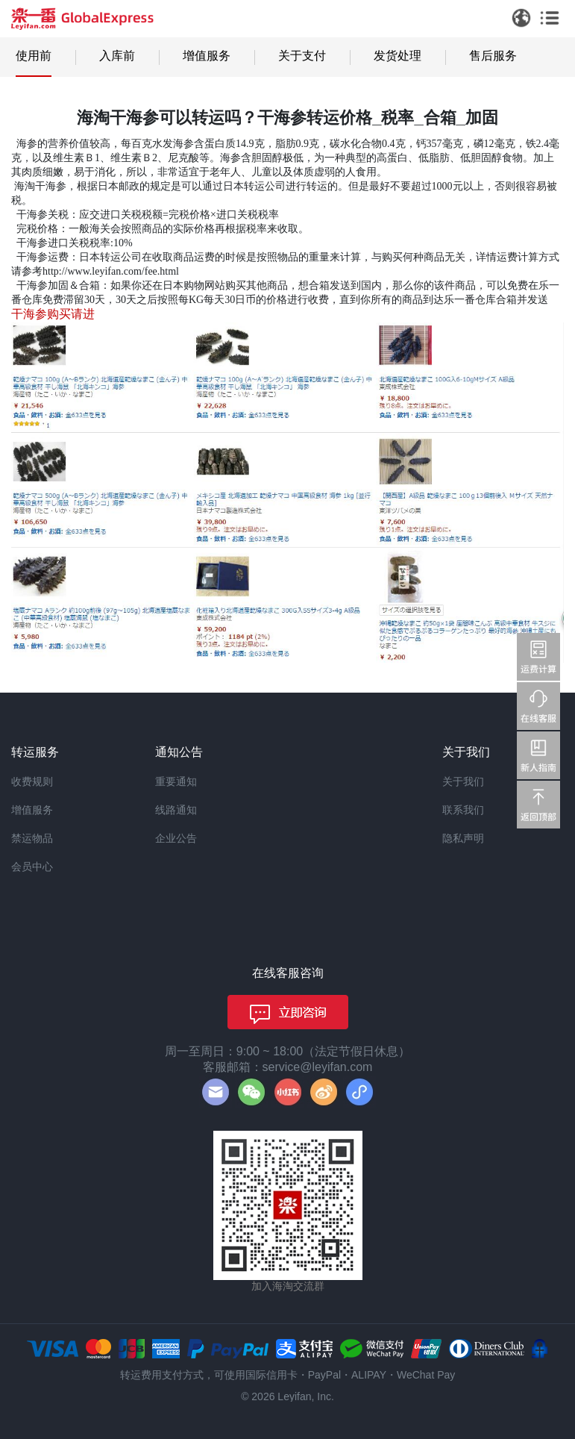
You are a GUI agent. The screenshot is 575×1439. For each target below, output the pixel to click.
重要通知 (176, 781)
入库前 (117, 55)
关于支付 (302, 55)
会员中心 (32, 867)
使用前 (33, 55)
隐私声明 (463, 838)
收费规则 (32, 781)
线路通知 (176, 810)
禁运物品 (32, 838)
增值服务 (206, 55)
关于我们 (463, 781)
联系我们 (463, 810)
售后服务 (493, 55)
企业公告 (176, 838)
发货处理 (397, 55)
